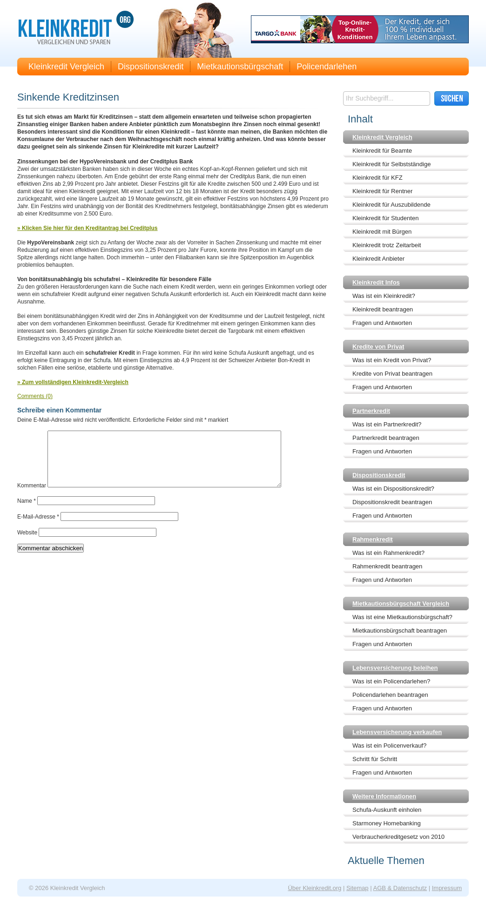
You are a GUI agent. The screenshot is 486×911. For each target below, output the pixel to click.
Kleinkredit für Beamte (382, 150)
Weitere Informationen (384, 796)
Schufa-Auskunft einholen (386, 809)
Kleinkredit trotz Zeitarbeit (386, 245)
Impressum (447, 887)
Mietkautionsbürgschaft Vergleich (400, 603)
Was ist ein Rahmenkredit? (388, 552)
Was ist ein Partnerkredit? (386, 424)
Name (26, 512)
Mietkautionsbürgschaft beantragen (399, 630)
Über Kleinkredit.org (314, 887)
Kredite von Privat (378, 346)
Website (27, 543)
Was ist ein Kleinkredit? (383, 295)
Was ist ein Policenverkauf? (389, 745)
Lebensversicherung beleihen (395, 667)
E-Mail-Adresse (38, 528)
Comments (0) (35, 396)
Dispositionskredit (150, 66)
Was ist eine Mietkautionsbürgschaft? (402, 617)
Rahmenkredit (372, 539)
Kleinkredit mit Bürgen (382, 231)
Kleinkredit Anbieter (378, 258)
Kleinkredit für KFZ (377, 177)
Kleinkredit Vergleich (66, 66)
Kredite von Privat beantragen (392, 373)
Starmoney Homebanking (386, 823)
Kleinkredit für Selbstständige (391, 164)
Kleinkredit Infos (376, 282)
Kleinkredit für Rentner (382, 191)
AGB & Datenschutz (400, 887)
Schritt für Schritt (374, 759)
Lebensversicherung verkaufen (397, 732)
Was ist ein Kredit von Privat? (391, 360)
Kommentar (31, 496)
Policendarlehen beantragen (390, 694)
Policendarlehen (327, 66)
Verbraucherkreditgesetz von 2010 (398, 836)
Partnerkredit (371, 410)
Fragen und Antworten (382, 322)
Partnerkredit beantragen (385, 437)
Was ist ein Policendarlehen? (391, 681)
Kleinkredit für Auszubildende (391, 204)
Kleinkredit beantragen (382, 309)
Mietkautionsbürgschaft (240, 66)
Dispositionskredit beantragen (392, 502)
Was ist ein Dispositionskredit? (393, 488)
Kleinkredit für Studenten (385, 218)
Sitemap (357, 887)
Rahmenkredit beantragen (387, 566)
